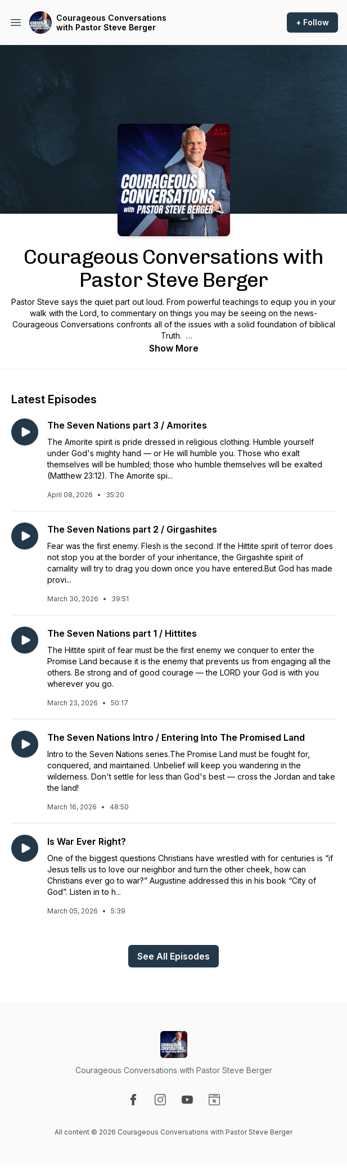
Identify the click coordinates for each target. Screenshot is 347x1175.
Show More (174, 348)
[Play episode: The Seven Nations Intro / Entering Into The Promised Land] (24, 744)
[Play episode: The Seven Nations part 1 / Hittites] (24, 640)
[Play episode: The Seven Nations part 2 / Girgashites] (24, 536)
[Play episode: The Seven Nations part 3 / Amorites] (24, 431)
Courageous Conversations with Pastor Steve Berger (111, 23)
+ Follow (312, 22)
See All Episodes (173, 956)
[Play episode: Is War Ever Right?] (24, 848)
